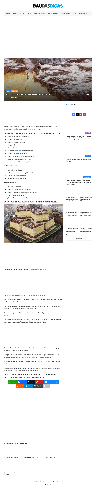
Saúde (29, 13)
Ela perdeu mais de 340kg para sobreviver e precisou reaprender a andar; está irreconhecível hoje (72, 231)
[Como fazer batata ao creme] (33, 451)
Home (8, 13)
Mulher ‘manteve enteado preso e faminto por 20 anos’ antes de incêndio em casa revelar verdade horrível (78, 138)
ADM (8, 97)
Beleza (75, 13)
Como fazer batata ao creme (31, 457)
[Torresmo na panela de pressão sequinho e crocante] (13, 451)
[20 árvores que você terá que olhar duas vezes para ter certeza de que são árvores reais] (86, 207)
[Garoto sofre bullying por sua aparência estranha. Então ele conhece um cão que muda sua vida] (79, 171)
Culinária (22, 13)
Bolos (12, 59)
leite (20, 151)
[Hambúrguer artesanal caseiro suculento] (13, 466)
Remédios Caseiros (40, 13)
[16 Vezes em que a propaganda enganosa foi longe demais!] (72, 192)
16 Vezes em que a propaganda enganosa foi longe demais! (72, 199)
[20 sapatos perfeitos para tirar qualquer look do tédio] (86, 192)
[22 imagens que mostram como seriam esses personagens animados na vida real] (86, 223)
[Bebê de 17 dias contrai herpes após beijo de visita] (79, 150)
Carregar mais (79, 238)
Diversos (82, 13)
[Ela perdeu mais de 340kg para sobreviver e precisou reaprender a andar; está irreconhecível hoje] (72, 223)
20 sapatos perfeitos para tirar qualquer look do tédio (86, 199)
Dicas (14, 13)
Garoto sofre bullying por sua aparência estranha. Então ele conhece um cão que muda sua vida (78, 182)
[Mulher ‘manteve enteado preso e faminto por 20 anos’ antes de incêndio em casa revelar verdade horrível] (79, 127)
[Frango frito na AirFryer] (54, 451)
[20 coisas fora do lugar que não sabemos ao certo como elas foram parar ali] (72, 207)
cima (26, 361)
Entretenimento (53, 13)
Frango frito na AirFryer (50, 457)
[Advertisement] (48, 27)
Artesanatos (66, 13)
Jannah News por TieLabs (59, 481)
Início (8, 59)
